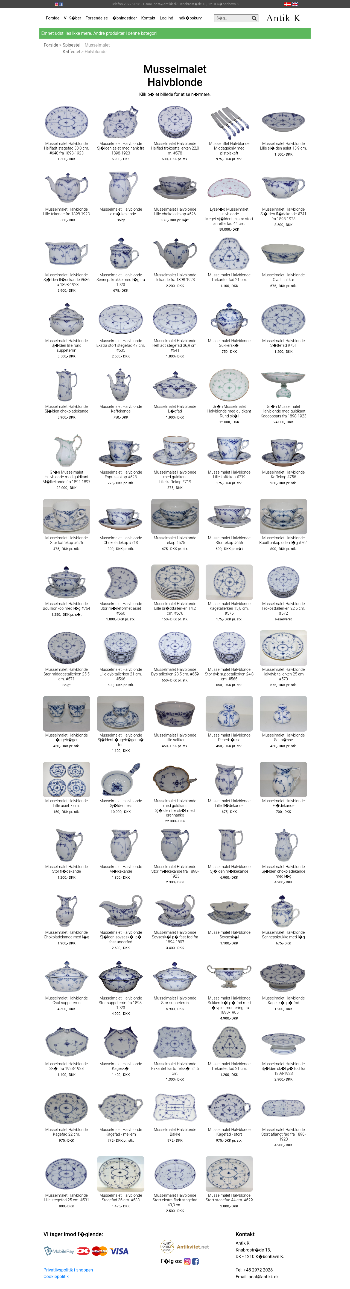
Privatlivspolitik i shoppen (68, 1270)
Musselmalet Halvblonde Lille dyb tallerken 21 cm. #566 (121, 674)
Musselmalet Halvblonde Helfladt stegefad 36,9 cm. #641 (174, 346)
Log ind (166, 18)
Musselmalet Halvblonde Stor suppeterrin (175, 1000)
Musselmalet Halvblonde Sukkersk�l (229, 343)
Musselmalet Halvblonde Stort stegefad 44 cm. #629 (229, 1197)
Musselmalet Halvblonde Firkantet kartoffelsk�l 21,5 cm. (175, 1069)
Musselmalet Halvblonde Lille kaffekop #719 (229, 474)
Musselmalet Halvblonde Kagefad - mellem (121, 1132)
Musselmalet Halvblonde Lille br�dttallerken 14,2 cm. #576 (175, 608)
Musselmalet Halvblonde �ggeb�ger (66, 737)
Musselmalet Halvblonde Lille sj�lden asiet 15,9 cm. (283, 146)
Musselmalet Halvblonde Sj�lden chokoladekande (66, 409)
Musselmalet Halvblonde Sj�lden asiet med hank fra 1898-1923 (120, 148)
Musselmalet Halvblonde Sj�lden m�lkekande (229, 869)
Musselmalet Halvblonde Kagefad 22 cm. (66, 1132)
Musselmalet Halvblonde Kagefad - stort (229, 1132)
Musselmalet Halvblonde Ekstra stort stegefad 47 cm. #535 (121, 346)
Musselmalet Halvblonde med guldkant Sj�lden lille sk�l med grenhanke (175, 808)
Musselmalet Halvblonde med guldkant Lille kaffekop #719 (175, 477)
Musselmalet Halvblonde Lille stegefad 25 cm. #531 (66, 1197)
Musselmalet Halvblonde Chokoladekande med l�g (66, 934)
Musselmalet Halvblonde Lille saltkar (175, 737)
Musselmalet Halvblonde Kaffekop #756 (283, 474)
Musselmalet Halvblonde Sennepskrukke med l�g (283, 934)
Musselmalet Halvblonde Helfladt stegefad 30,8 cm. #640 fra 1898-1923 (66, 148)
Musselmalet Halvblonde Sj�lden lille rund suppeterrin (66, 346)
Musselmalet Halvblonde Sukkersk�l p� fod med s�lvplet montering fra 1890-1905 (229, 1005)
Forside (53, 18)
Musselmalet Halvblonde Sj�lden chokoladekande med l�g (283, 871)
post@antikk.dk (263, 1276)
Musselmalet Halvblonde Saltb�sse (283, 737)
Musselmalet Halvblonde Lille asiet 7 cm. (66, 803)
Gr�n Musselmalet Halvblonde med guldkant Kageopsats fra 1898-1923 (283, 411)
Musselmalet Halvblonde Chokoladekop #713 (121, 540)
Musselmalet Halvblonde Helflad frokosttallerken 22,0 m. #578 (175, 148)
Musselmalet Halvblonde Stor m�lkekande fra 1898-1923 (175, 871)
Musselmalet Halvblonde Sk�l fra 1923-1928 (66, 1066)
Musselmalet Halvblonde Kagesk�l (121, 1066)
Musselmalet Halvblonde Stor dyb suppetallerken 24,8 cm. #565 (229, 674)
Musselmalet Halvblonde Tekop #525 (175, 540)
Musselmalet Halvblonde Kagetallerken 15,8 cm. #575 (229, 608)
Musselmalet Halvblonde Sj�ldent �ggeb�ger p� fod (121, 740)
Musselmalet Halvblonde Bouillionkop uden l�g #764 (283, 540)
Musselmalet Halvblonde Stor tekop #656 (229, 540)
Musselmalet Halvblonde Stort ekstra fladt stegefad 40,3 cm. (175, 1200)
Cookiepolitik (56, 1276)
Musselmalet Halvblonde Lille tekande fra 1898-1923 (66, 211)
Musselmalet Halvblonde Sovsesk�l (229, 934)
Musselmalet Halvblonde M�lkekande (121, 869)
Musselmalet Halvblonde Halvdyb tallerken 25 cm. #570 (283, 674)
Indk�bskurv (189, 18)
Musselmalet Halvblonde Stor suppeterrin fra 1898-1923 (121, 1003)
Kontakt (148, 18)
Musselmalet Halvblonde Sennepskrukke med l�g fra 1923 (121, 280)
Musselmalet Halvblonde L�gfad (175, 409)
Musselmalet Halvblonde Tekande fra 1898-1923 (175, 277)
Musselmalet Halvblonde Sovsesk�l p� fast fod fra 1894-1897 (175, 937)
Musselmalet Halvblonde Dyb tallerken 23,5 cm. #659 (175, 672)
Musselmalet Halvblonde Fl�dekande (283, 803)
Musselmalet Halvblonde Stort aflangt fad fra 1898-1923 (283, 1134)
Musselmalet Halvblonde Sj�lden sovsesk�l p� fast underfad (121, 937)
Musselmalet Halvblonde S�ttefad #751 (283, 343)
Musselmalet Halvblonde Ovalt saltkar (283, 277)
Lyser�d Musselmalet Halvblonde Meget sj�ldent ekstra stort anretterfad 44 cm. (229, 216)
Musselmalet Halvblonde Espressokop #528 (121, 474)
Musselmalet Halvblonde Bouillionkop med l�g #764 (66, 606)
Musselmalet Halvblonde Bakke (175, 1132)
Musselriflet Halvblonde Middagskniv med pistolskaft (229, 148)
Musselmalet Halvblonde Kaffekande (121, 409)
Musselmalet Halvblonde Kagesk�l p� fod (283, 1000)
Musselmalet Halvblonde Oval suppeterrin (66, 1000)
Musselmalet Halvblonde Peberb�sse (229, 737)
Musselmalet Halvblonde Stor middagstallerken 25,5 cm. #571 (66, 674)
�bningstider (124, 18)
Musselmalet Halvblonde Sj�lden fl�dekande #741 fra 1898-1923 (283, 214)
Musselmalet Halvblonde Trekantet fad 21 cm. (229, 277)
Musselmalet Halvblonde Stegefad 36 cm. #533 (121, 1197)
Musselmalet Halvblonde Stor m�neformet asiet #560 (121, 608)
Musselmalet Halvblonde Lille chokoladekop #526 (175, 211)
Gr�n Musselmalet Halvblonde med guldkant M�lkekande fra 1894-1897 (67, 477)
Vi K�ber (72, 18)
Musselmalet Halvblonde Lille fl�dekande (229, 803)
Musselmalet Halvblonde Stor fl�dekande (66, 869)
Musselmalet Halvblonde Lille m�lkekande (121, 211)
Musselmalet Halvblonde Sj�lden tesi (121, 803)
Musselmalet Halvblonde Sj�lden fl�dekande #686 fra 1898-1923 (66, 280)
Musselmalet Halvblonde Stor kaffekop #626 (66, 540)
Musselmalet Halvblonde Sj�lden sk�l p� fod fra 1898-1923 (283, 1069)
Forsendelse (97, 18)
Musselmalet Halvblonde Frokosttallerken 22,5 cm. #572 (283, 608)
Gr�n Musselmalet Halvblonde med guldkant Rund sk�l (229, 411)
